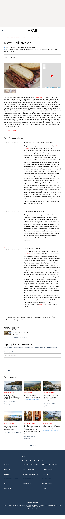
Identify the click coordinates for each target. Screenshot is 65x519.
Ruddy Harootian (8, 248)
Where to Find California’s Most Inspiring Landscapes (51, 427)
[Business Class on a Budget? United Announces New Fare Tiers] (13, 416)
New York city (28, 254)
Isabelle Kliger (27, 438)
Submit (9, 370)
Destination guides (47, 469)
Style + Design (47, 423)
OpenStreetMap (52, 87)
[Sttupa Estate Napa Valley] (7, 333)
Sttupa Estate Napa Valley (20, 333)
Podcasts (45, 474)
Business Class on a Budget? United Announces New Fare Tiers (13, 428)
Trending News (9, 392)
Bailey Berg (7, 404)
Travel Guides (15, 38)
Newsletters (8, 488)
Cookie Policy (27, 483)
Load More (32, 445)
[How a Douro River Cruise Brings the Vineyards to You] (32, 386)
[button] (51, 76)
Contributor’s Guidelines (11, 479)
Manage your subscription (30, 474)
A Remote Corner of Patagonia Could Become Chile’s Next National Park (12, 397)
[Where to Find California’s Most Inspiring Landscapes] (52, 416)
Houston (42, 304)
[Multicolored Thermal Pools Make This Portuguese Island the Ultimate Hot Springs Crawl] (52, 386)
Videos (44, 488)
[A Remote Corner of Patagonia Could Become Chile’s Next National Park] (13, 386)
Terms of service (47, 483)
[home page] (32, 30)
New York (25, 38)
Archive (6, 483)
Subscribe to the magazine (30, 464)
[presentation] (16, 363)
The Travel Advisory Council (50, 464)
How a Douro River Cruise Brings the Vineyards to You (32, 396)
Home (7, 38)
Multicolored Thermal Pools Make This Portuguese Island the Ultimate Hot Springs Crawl (52, 398)
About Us (6, 464)
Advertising (7, 469)
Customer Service (28, 479)
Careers (6, 474)
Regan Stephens (47, 405)
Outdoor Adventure (49, 392)
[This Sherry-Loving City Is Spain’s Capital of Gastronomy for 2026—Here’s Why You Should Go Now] (32, 416)
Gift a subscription (28, 469)
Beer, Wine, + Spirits (30, 423)
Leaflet (47, 87)
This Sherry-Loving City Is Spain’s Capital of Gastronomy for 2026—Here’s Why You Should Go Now (32, 429)
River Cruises (28, 392)
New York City (35, 38)
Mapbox (59, 87)
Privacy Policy (46, 479)
